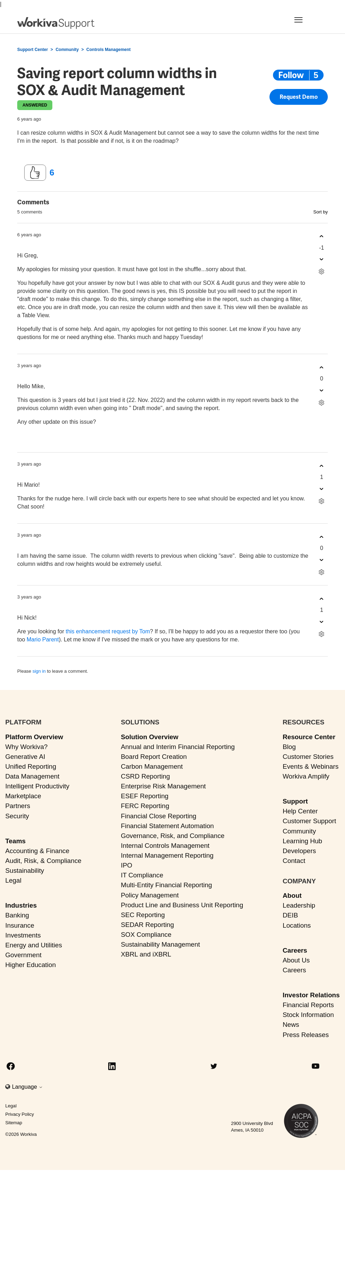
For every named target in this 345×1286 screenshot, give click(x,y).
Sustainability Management (160, 944)
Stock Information (308, 1014)
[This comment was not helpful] (321, 259)
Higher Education (30, 964)
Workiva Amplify (305, 776)
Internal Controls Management (165, 845)
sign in (39, 671)
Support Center (32, 49)
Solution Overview (149, 737)
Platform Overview (34, 737)
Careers (294, 950)
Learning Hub (302, 841)
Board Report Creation (154, 756)
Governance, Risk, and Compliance (172, 835)
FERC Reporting (145, 806)
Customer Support (309, 821)
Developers (299, 851)
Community (67, 49)
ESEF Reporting (144, 796)
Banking (17, 915)
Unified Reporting (30, 766)
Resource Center (308, 737)
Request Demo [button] (299, 97)
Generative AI (25, 756)
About (291, 895)
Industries (21, 905)
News (290, 1024)
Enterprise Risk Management (163, 786)
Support (295, 801)
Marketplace (23, 796)
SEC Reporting (143, 915)
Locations (296, 925)
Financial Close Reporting (158, 816)
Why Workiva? (26, 746)
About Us (296, 960)
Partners (17, 806)
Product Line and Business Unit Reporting (182, 905)
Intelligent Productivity (37, 786)
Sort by (320, 212)
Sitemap (13, 1122)
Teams (15, 841)
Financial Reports (308, 1005)
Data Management (32, 776)
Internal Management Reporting (167, 855)
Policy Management (150, 895)
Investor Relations (311, 995)
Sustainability (24, 870)
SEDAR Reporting (147, 924)
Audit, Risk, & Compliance (43, 860)
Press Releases (305, 1034)
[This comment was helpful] (321, 236)
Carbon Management (152, 766)
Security (17, 816)
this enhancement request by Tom (108, 631)
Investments (23, 935)
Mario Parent (43, 639)
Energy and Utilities (33, 945)
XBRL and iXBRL (146, 954)
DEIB (290, 915)
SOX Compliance (146, 934)
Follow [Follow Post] (291, 75)
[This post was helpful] (35, 173)
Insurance (19, 925)
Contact (293, 860)
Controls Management (108, 49)
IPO (126, 865)
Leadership (298, 905)
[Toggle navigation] (306, 20)
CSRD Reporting (145, 776)
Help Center (300, 811)
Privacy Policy (19, 1114)
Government (23, 955)
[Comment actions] (321, 271)
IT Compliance (142, 875)
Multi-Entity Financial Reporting (166, 885)
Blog (289, 746)
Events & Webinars (310, 766)
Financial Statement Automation (167, 826)
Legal (13, 880)
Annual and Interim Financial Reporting (178, 746)
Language (27, 1087)
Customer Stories (307, 756)
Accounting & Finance (37, 851)
